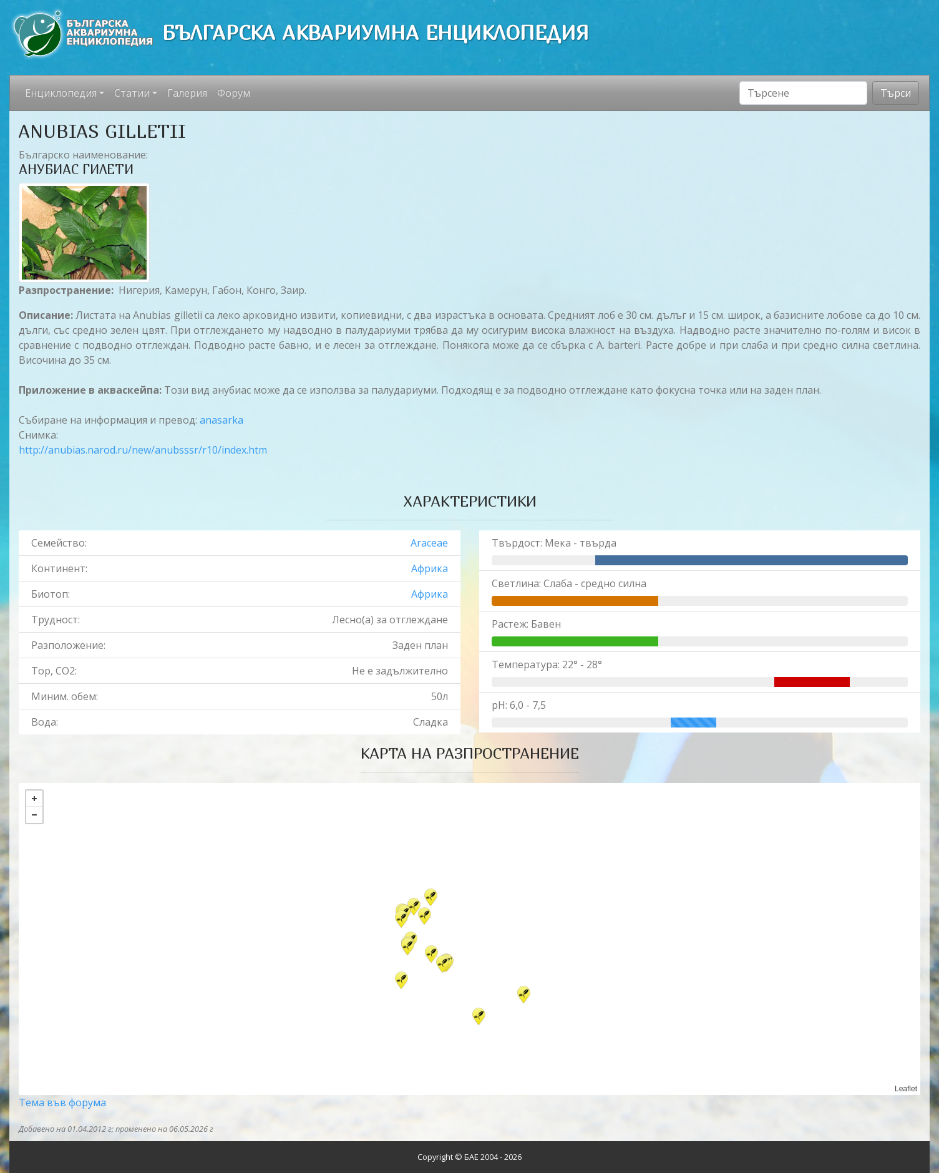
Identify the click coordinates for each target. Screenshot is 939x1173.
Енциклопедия (61, 93)
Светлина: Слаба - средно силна (569, 583)
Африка (429, 568)
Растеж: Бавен (526, 624)
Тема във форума (62, 1102)
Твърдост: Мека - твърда (554, 543)
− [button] (34, 815)
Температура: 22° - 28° (547, 664)
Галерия (187, 93)
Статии (132, 93)
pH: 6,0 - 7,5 (519, 705)
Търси (895, 93)
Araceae (429, 543)
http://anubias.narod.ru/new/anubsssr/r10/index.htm (143, 450)
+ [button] (34, 799)
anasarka (221, 420)
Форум (233, 93)
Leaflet (906, 1088)
